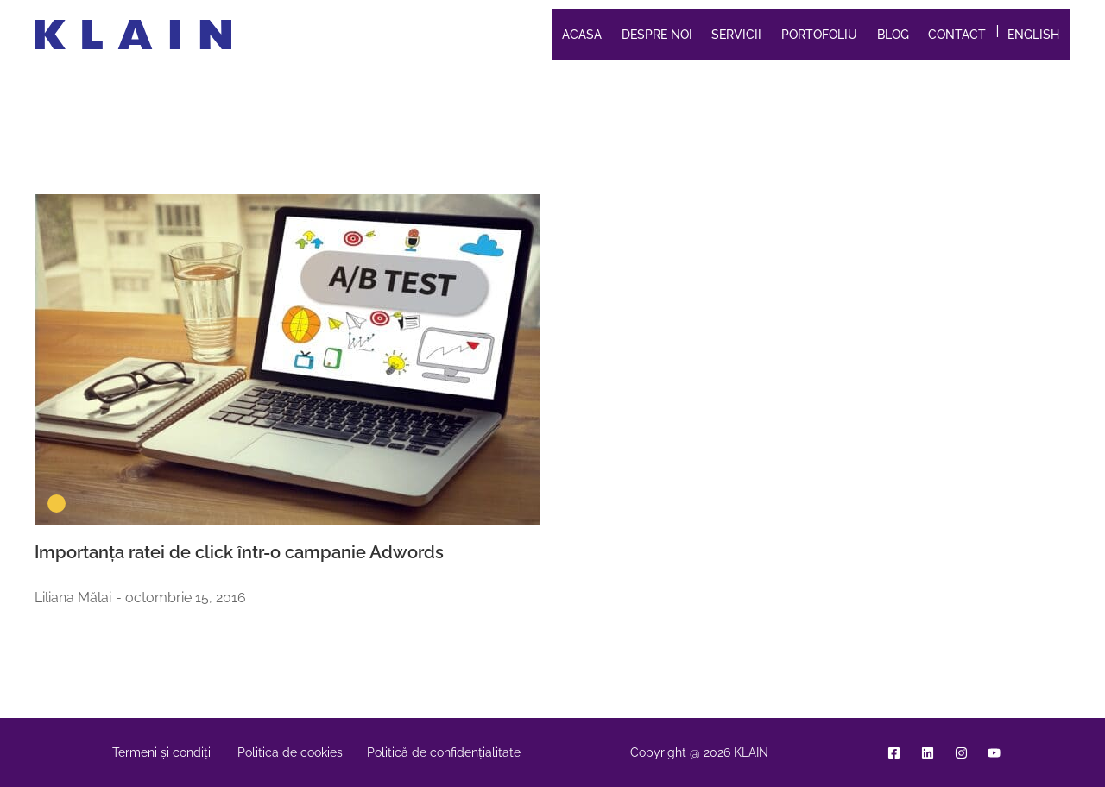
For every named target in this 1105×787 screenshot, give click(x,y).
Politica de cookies (290, 752)
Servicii (736, 34)
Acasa (582, 34)
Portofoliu (819, 34)
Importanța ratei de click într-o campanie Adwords (239, 552)
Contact (957, 34)
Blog (893, 34)
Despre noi (657, 34)
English (1033, 34)
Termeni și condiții (162, 752)
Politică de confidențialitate (444, 752)
